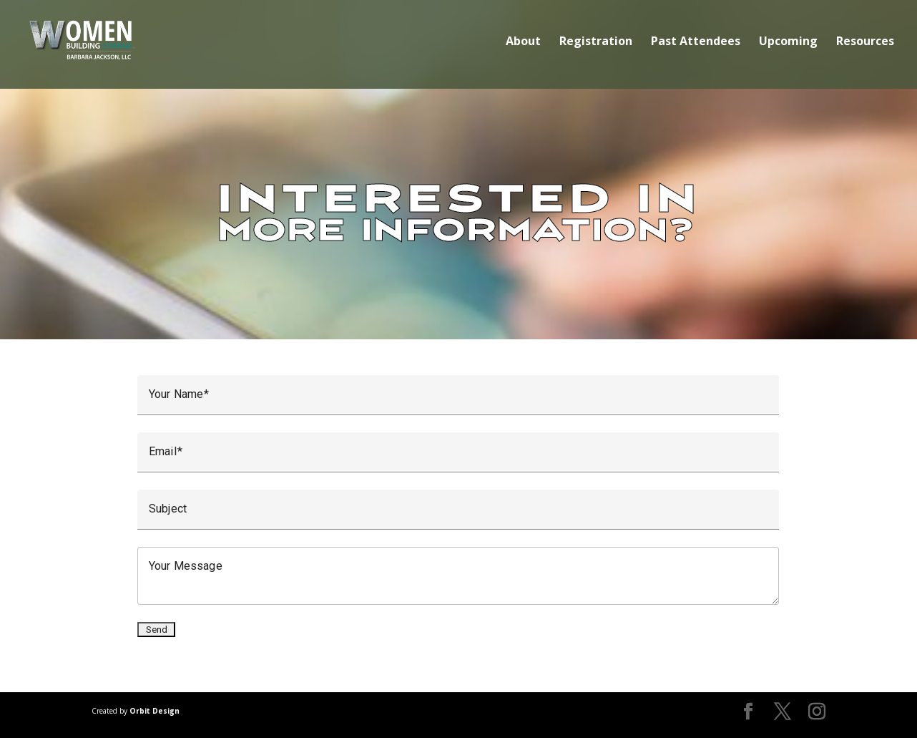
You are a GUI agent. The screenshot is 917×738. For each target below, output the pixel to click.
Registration (595, 42)
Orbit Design (154, 711)
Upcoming (788, 42)
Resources (865, 42)
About (523, 42)
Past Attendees (695, 42)
